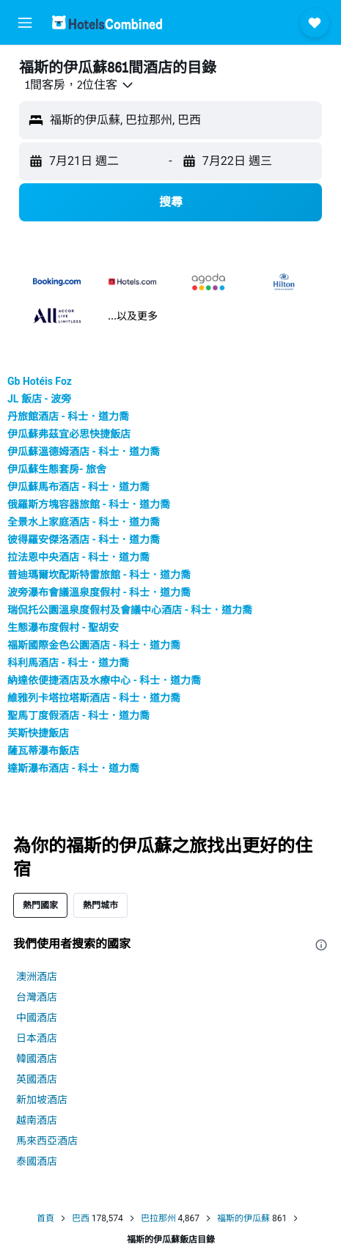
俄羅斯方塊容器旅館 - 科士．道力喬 (88, 504)
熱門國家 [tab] (40, 904)
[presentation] (321, 945)
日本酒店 (36, 1038)
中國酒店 (36, 1017)
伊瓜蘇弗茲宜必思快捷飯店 (69, 434)
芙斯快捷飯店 (38, 733)
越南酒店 (36, 1120)
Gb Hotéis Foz (39, 381)
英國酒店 (36, 1079)
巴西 (80, 1218)
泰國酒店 (36, 1161)
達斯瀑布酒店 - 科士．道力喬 (73, 768)
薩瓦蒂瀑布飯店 (43, 751)
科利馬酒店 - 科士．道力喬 (68, 663)
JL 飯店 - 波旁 (39, 399)
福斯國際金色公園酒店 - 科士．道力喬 (93, 645)
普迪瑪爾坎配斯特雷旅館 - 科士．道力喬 (99, 575)
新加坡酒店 (41, 1099)
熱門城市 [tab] (100, 904)
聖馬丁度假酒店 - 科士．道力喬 (78, 715)
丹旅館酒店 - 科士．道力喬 (68, 416)
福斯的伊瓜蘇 (243, 1218)
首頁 (45, 1218)
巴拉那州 (158, 1218)
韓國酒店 (36, 1058)
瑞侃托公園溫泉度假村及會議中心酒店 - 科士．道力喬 (129, 610)
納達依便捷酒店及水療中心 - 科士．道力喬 (104, 680)
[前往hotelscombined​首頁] (107, 22)
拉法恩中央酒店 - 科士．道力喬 (78, 557)
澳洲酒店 (36, 976)
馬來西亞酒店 (47, 1141)
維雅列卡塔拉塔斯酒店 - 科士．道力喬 (93, 698)
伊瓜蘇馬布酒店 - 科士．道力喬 (78, 487)
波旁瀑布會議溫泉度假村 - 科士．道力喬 (99, 592)
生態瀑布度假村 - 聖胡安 (63, 627)
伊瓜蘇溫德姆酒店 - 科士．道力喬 (83, 451)
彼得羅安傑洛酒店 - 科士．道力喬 (83, 539)
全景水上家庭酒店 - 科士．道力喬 (83, 522)
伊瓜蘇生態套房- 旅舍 (56, 469)
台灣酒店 (36, 997)
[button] (25, 23)
